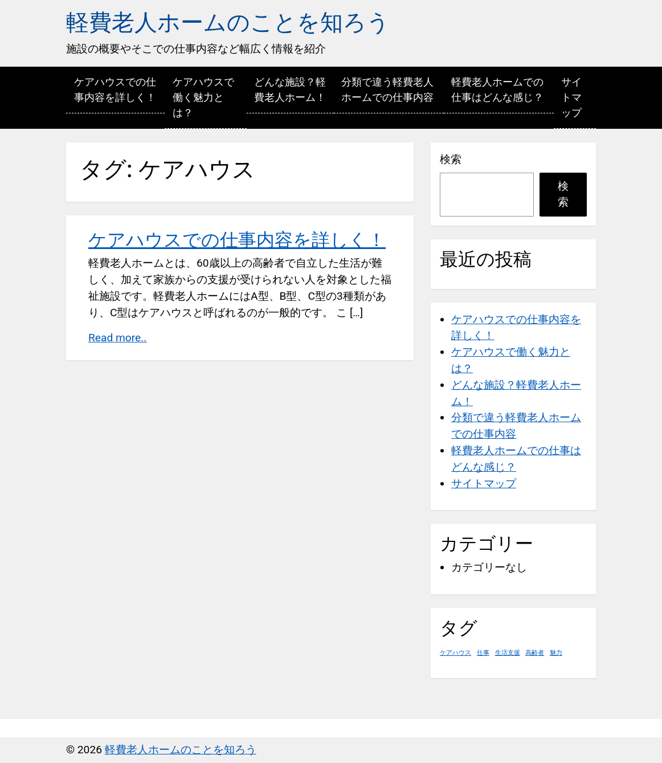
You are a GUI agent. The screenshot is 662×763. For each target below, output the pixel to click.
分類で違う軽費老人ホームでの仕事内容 (387, 89)
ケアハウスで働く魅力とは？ (203, 97)
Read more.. (117, 337)
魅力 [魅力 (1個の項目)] (556, 652)
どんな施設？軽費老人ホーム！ (290, 89)
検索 (450, 159)
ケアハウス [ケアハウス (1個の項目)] (455, 652)
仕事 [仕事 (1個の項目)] (483, 652)
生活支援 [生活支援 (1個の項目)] (507, 652)
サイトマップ (571, 97)
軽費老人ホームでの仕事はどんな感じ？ (497, 89)
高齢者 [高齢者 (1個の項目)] (534, 652)
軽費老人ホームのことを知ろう (228, 22)
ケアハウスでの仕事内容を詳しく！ (115, 89)
